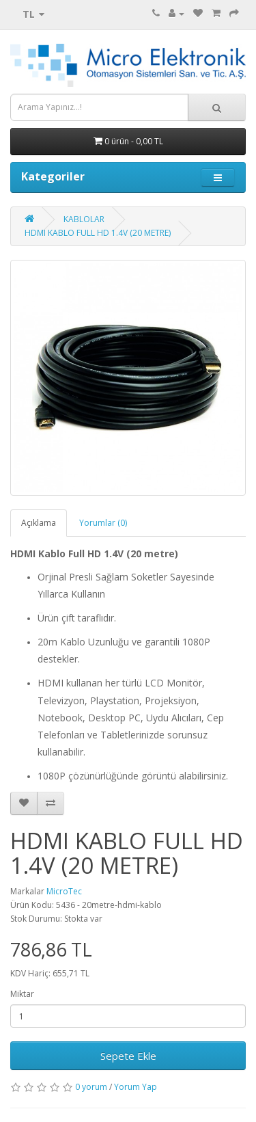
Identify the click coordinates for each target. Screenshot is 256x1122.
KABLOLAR (83, 219)
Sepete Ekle (128, 1056)
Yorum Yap (135, 1087)
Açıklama (38, 523)
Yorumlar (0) (103, 523)
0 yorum (91, 1087)
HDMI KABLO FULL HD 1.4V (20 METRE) (98, 233)
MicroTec (64, 891)
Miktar (22, 994)
